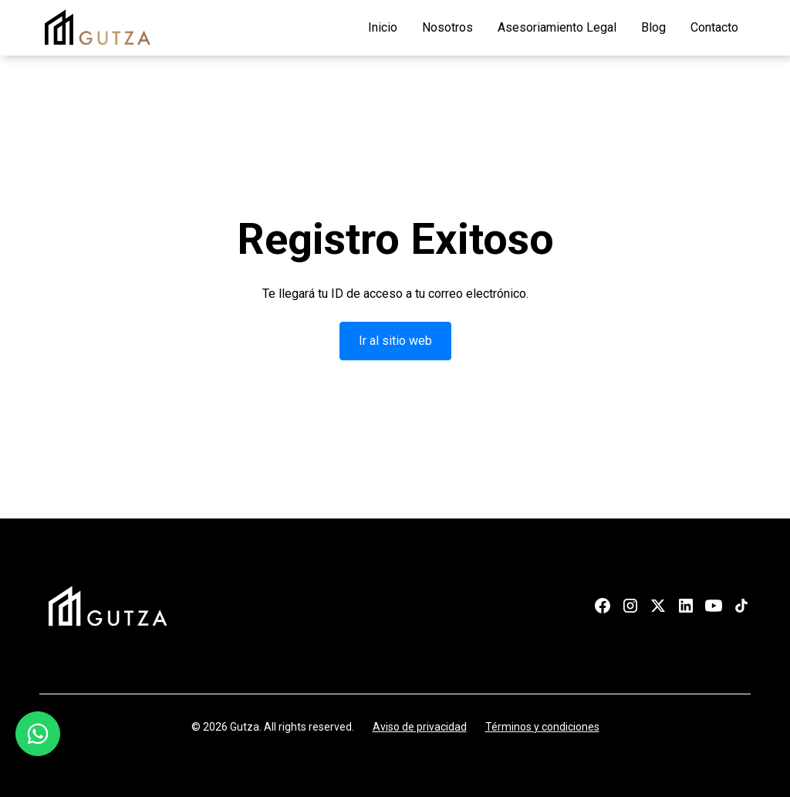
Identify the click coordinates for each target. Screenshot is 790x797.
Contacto (714, 27)
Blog (653, 27)
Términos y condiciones (542, 727)
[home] (97, 27)
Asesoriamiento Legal (557, 27)
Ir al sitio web (395, 340)
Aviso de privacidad (420, 727)
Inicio (382, 27)
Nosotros (447, 27)
